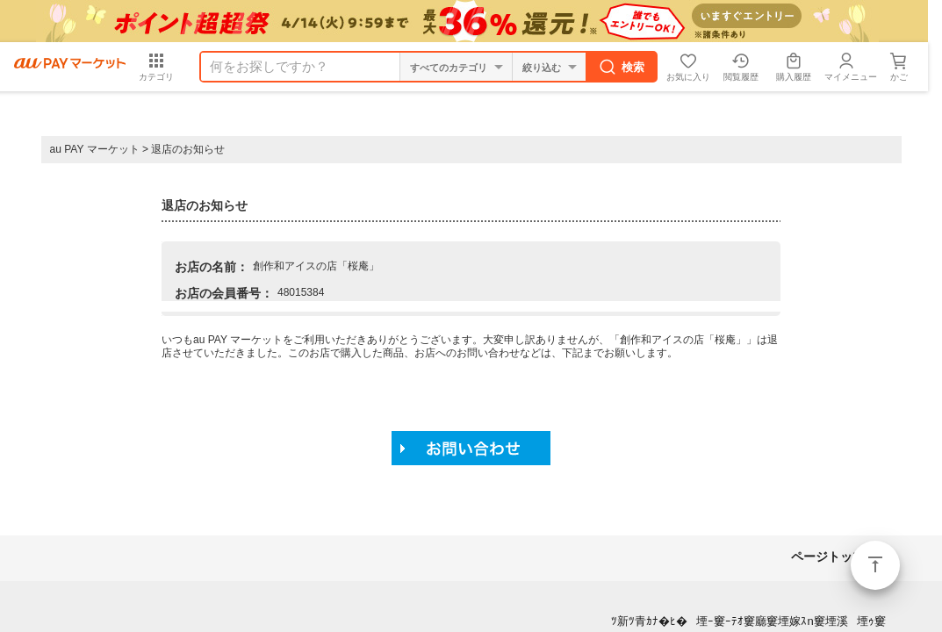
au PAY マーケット (95, 149)
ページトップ (875, 565)
